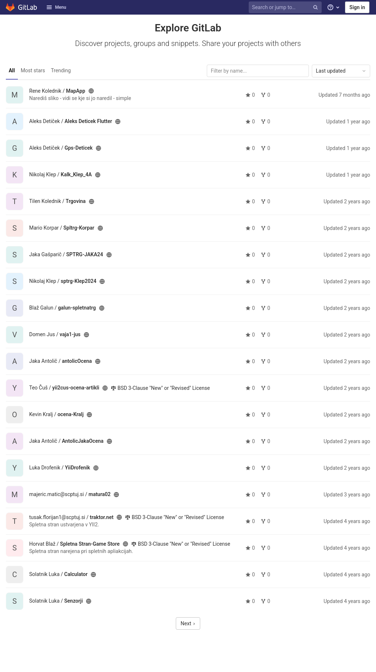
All (12, 70)
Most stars (33, 70)
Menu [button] (56, 7)
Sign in (357, 7)
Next (188, 623)
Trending (61, 70)
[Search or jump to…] (286, 7)
